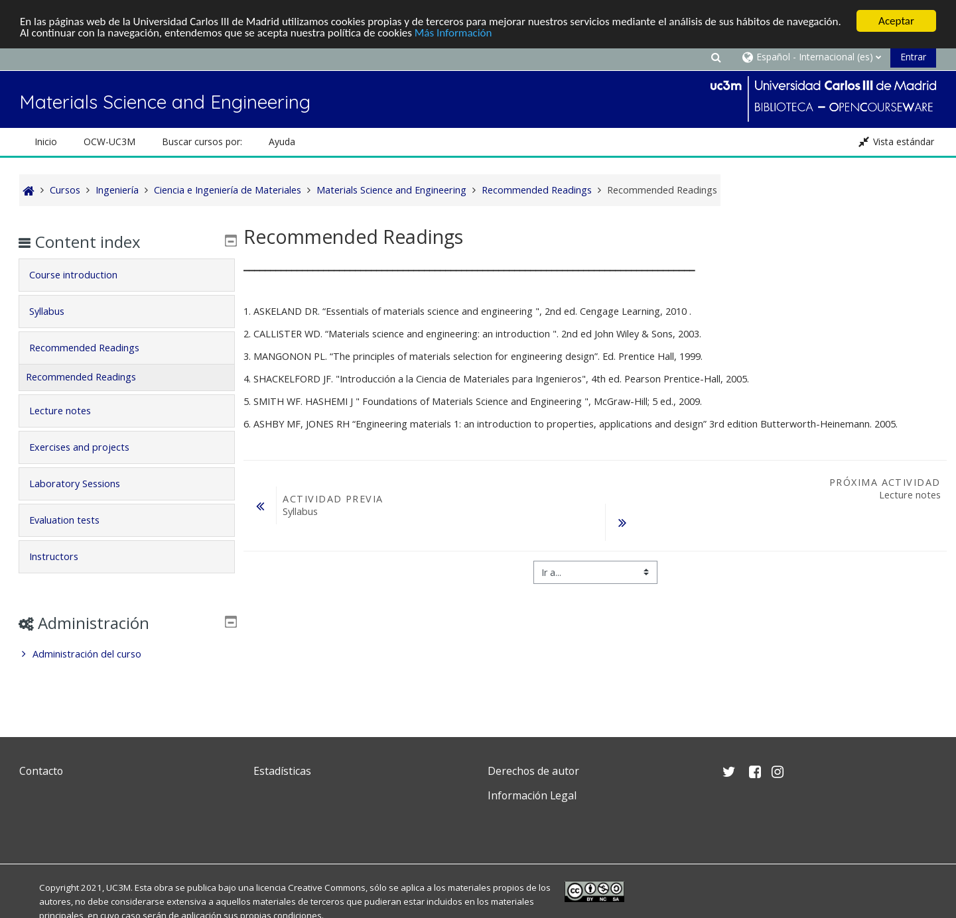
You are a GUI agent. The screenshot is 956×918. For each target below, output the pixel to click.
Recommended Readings (93, 347)
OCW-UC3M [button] (109, 141)
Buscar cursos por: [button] (202, 141)
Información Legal (532, 795)
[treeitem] (127, 654)
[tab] (127, 275)
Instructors (63, 556)
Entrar (913, 56)
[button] (716, 56)
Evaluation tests (73, 520)
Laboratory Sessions (83, 483)
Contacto (41, 771)
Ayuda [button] (282, 141)
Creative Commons (327, 887)
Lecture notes (69, 410)
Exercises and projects (88, 447)
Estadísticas (282, 771)
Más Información (453, 33)
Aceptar (896, 21)
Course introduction (82, 274)
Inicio (45, 141)
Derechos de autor (533, 771)
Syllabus (56, 311)
